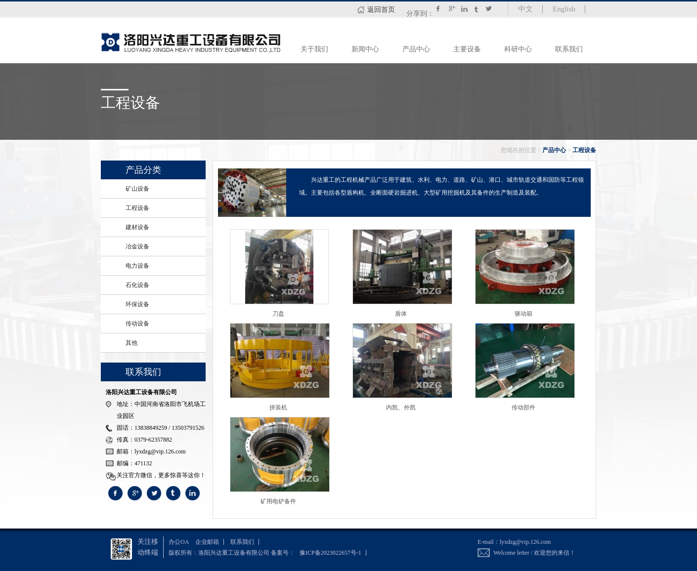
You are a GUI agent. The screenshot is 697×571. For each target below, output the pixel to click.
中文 (525, 9)
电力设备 (137, 265)
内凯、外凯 (401, 407)
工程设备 (584, 150)
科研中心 (518, 49)
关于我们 (314, 49)
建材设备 (137, 227)
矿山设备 (137, 188)
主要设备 (467, 49)
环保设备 (137, 304)
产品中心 (416, 49)
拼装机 (278, 407)
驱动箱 (523, 313)
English (564, 9)
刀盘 (278, 313)
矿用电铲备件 (278, 501)
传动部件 (523, 407)
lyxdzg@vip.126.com (525, 541)
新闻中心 (365, 49)
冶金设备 (137, 246)
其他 (131, 342)
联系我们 (569, 49)
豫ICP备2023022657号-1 (330, 552)
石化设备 (137, 285)
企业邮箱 (207, 541)
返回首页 (381, 9)
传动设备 (137, 323)
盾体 (401, 313)
